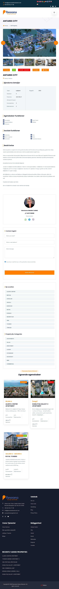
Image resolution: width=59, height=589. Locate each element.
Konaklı (9, 313)
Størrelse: (9, 97)
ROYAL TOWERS (11, 456)
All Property (14, 25)
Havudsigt (10, 356)
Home (5, 25)
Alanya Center (11, 291)
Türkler (9, 327)
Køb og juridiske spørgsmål (8, 530)
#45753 (52, 395)
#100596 (25, 448)
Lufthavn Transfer (6, 533)
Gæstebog (33, 507)
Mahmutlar (10, 317)
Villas (8, 342)
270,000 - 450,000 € (24, 70)
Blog (32, 510)
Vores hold (33, 503)
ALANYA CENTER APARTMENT (12, 405)
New (8, 360)
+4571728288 (30, 213)
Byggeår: (31, 90)
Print (45, 70)
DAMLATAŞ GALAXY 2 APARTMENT (40, 405)
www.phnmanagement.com (11, 513)
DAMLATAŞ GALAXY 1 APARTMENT (11, 565)
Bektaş (9, 295)
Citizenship (10, 353)
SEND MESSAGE (29, 272)
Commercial (10, 364)
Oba (8, 320)
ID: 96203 (36, 70)
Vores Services (6, 527)
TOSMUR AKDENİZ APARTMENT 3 (10, 559)
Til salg (6, 70)
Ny (14, 70)
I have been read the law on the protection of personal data (20, 262)
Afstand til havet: (11, 100)
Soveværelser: (10, 103)
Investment (10, 346)
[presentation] (16, 267)
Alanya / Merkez (7, 78)
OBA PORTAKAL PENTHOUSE (9, 562)
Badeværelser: (10, 106)
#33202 (25, 395)
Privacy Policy (34, 513)
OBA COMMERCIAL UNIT (8, 568)
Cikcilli (9, 302)
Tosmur (9, 324)
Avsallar (9, 298)
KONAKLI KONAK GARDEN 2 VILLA (10, 571)
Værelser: (9, 93)
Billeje (3, 536)
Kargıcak (9, 306)
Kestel (8, 309)
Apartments (10, 338)
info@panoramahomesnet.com (12, 2)
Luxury (9, 349)
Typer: (8, 90)
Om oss (32, 500)
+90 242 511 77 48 (8, 4)
